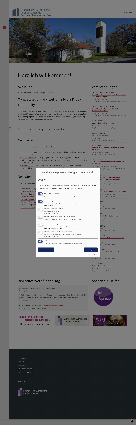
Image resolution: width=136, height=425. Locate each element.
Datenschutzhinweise (70, 188)
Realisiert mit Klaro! (92, 255)
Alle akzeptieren (91, 250)
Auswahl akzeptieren (46, 250)
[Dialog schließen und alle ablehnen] (98, 169)
